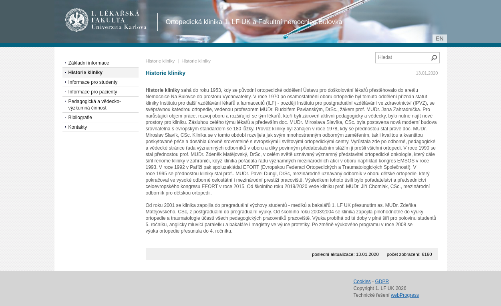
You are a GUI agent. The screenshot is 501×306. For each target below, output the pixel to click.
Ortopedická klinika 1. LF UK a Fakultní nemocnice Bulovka (254, 22)
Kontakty (77, 127)
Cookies (362, 281)
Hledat (434, 58)
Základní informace (88, 63)
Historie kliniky (160, 61)
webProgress (405, 295)
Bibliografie (80, 117)
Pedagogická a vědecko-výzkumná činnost (94, 105)
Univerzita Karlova (120, 28)
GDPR (382, 281)
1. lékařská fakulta (105, 20)
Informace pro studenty (93, 82)
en (439, 38)
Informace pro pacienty (92, 92)
